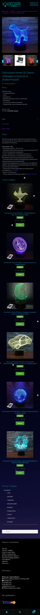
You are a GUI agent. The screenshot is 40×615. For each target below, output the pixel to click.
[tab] (20, 119)
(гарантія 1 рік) (31, 174)
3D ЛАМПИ (12, 11)
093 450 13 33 (7, 584)
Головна (6, 11)
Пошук (20, 612)
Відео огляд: (6, 128)
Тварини (18, 11)
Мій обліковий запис (6, 612)
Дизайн (10, 496)
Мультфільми (12, 504)
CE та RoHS (14, 170)
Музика (10, 507)
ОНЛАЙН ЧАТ (7, 580)
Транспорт (11, 518)
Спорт (9, 514)
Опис (3, 119)
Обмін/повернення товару (12, 588)
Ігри (8, 493)
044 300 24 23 (7, 582)
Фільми (10, 522)
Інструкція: (5, 124)
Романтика (11, 511)
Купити (20, 225)
